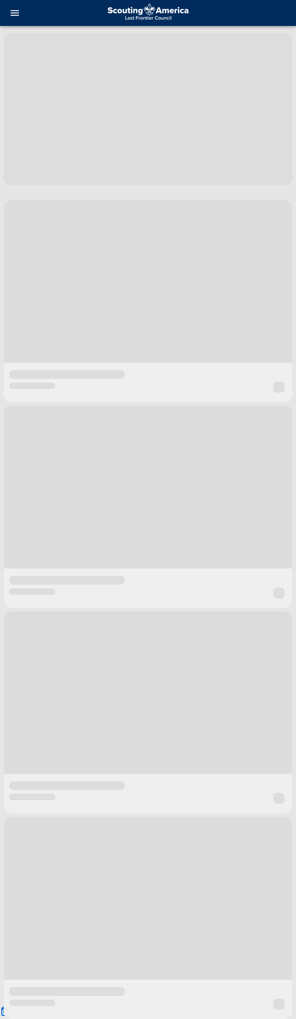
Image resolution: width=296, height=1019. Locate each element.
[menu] (15, 13)
